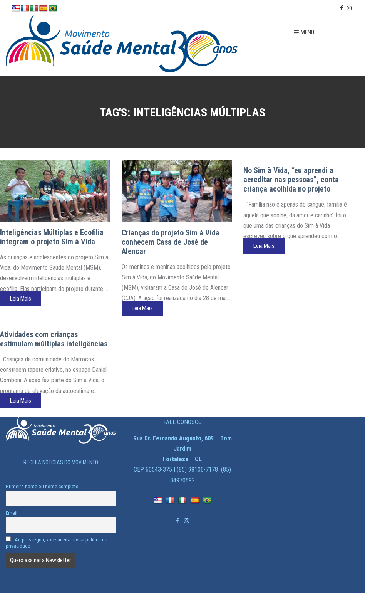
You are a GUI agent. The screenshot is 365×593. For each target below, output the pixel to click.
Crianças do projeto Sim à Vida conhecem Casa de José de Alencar (170, 242)
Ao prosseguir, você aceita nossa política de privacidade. (56, 542)
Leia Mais (20, 298)
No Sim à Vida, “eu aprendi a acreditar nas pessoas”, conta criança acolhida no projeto (291, 179)
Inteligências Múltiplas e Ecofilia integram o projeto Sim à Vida (52, 237)
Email (11, 513)
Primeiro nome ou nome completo (42, 486)
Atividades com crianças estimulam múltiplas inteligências (53, 339)
